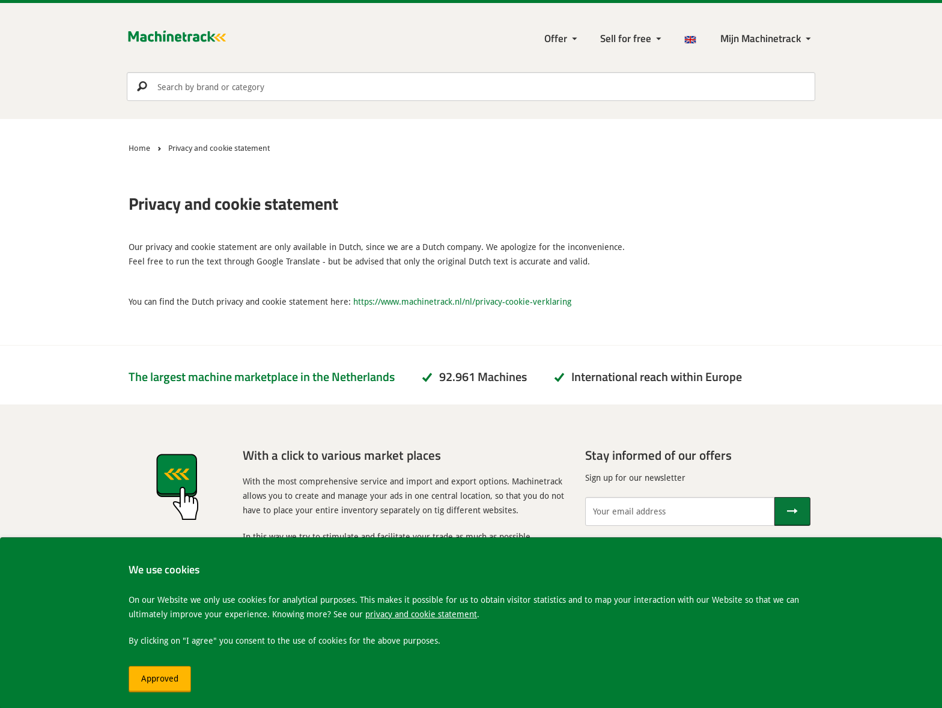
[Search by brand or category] (471, 86)
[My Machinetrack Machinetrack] (766, 38)
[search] (471, 86)
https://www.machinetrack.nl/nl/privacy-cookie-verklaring (462, 301)
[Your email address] (679, 511)
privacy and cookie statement (421, 614)
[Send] (792, 511)
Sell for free (625, 38)
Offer (555, 38)
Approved (159, 678)
